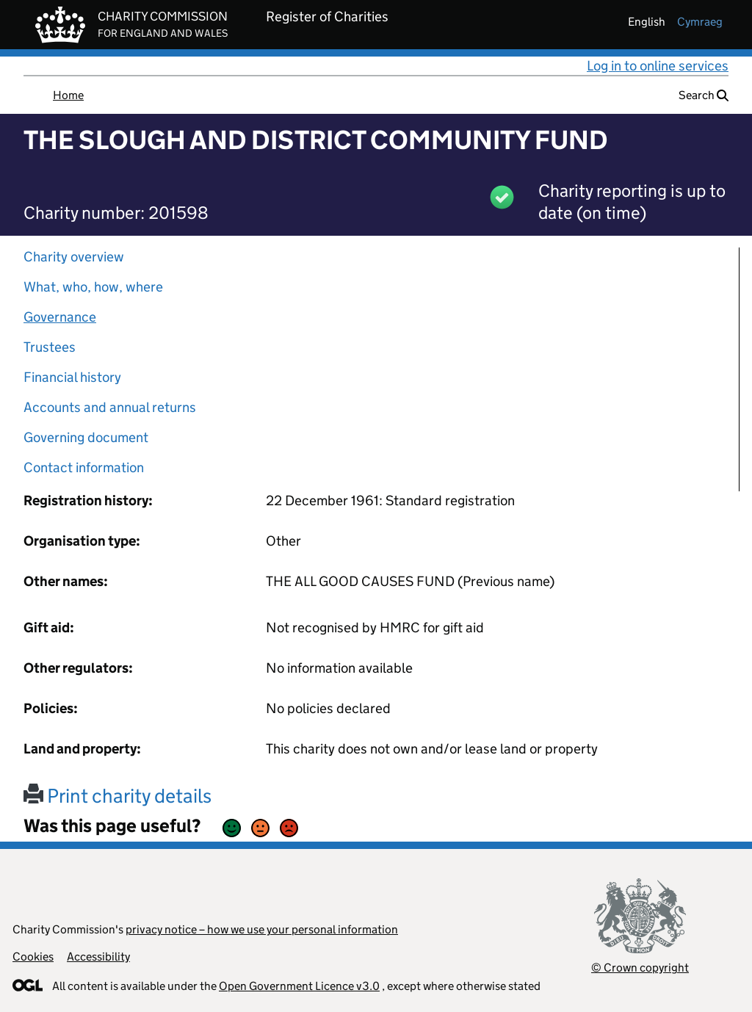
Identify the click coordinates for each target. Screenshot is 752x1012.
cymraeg (700, 22)
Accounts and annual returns (110, 407)
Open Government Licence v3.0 (299, 986)
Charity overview (74, 256)
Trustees (50, 347)
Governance (60, 316)
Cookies (33, 957)
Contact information (84, 467)
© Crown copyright (640, 968)
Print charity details (118, 796)
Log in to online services (657, 65)
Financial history (72, 377)
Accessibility (98, 957)
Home (68, 95)
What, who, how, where (93, 286)
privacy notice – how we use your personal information (262, 929)
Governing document (86, 437)
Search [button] (703, 95)
